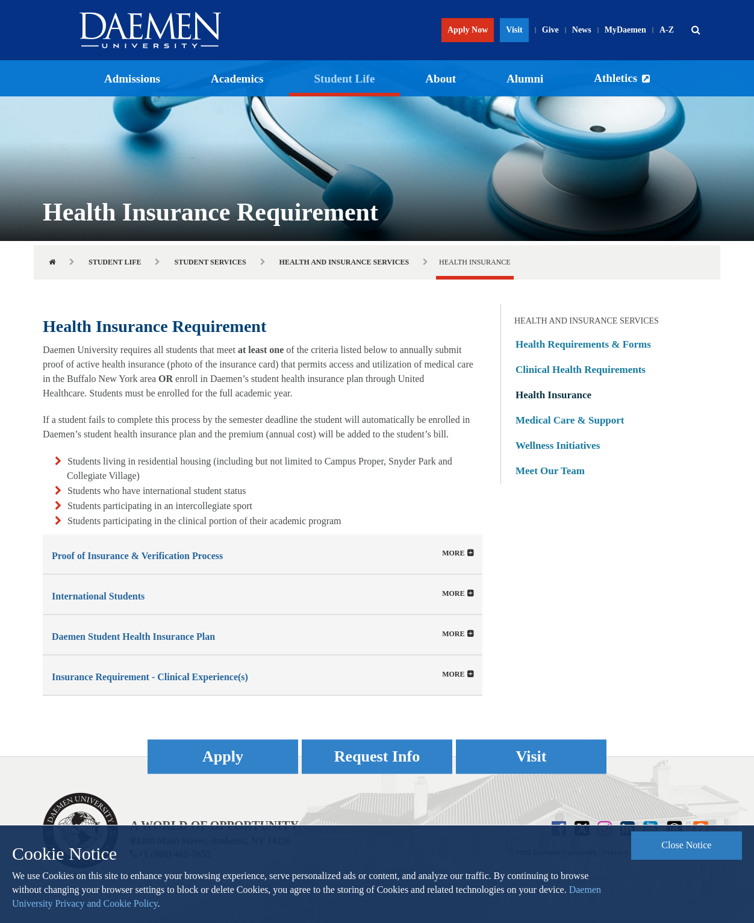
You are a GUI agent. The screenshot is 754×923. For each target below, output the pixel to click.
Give (550, 29)
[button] (696, 30)
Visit (514, 29)
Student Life (344, 78)
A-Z (666, 29)
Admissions (132, 78)
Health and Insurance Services (344, 262)
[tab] (262, 554)
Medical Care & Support (570, 420)
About (440, 78)
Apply (222, 756)
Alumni (524, 78)
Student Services (210, 262)
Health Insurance (553, 395)
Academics (237, 78)
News (581, 29)
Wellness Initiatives (558, 445)
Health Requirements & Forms (583, 344)
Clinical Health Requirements (581, 369)
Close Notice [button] (686, 845)
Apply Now (467, 29)
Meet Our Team (550, 471)
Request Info (377, 756)
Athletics (615, 78)
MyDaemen (625, 29)
